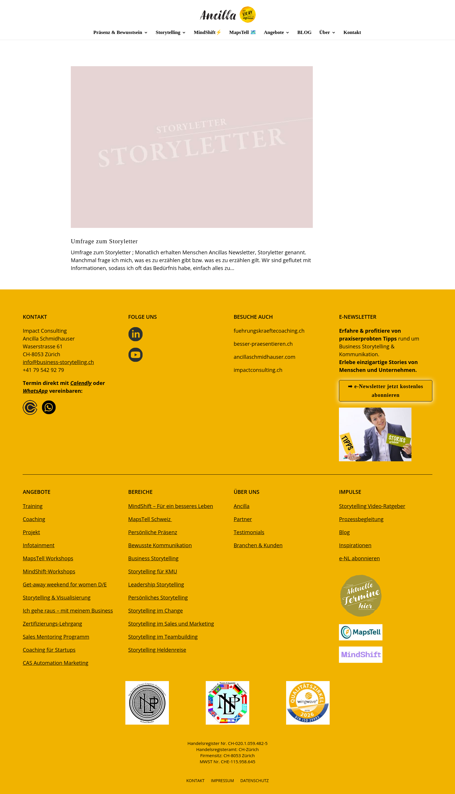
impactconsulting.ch (258, 369)
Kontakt (352, 32)
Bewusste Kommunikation (160, 545)
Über (324, 32)
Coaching (34, 519)
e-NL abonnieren (359, 558)
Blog (344, 532)
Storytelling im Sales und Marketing (171, 623)
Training (32, 506)
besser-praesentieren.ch (263, 343)
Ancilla (242, 506)
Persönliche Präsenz (152, 532)
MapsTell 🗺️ (242, 32)
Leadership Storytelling (156, 584)
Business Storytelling (153, 558)
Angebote (274, 32)
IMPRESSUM (222, 781)
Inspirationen (355, 545)
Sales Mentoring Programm (56, 636)
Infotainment (38, 545)
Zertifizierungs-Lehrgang (52, 623)
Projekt (31, 532)
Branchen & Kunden (258, 545)
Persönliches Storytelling (158, 597)
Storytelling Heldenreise (157, 649)
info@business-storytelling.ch (58, 362)
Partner (243, 519)
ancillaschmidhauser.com (264, 356)
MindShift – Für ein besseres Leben (170, 506)
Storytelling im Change (155, 610)
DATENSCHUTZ (254, 781)
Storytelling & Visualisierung (56, 597)
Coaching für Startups (49, 649)
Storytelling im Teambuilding (163, 636)
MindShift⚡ (208, 32)
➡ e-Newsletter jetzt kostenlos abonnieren (385, 391)
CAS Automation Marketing (55, 662)
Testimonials (249, 532)
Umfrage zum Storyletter (104, 241)
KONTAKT (195, 781)
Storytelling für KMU (152, 571)
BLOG (304, 32)
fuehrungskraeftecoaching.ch (269, 330)
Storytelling (168, 32)
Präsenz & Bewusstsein (117, 32)
